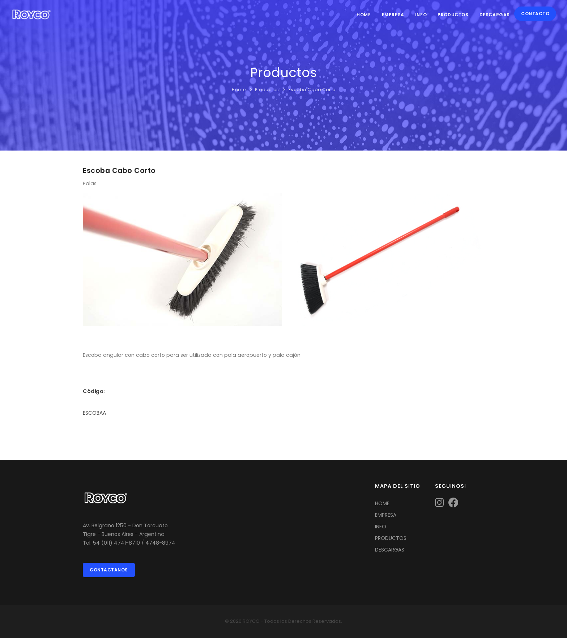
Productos (453, 15)
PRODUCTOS (390, 538)
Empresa (393, 15)
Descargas (494, 15)
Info (421, 15)
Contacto (535, 13)
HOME (382, 503)
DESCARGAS (389, 549)
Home (364, 15)
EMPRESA (385, 515)
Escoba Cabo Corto (312, 89)
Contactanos (109, 570)
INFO (380, 526)
